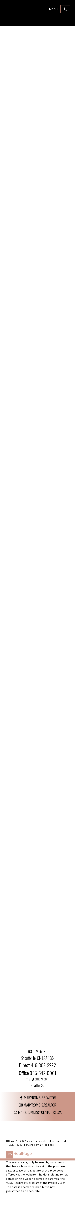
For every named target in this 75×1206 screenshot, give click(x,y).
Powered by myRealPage (39, 1144)
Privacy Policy (14, 1144)
